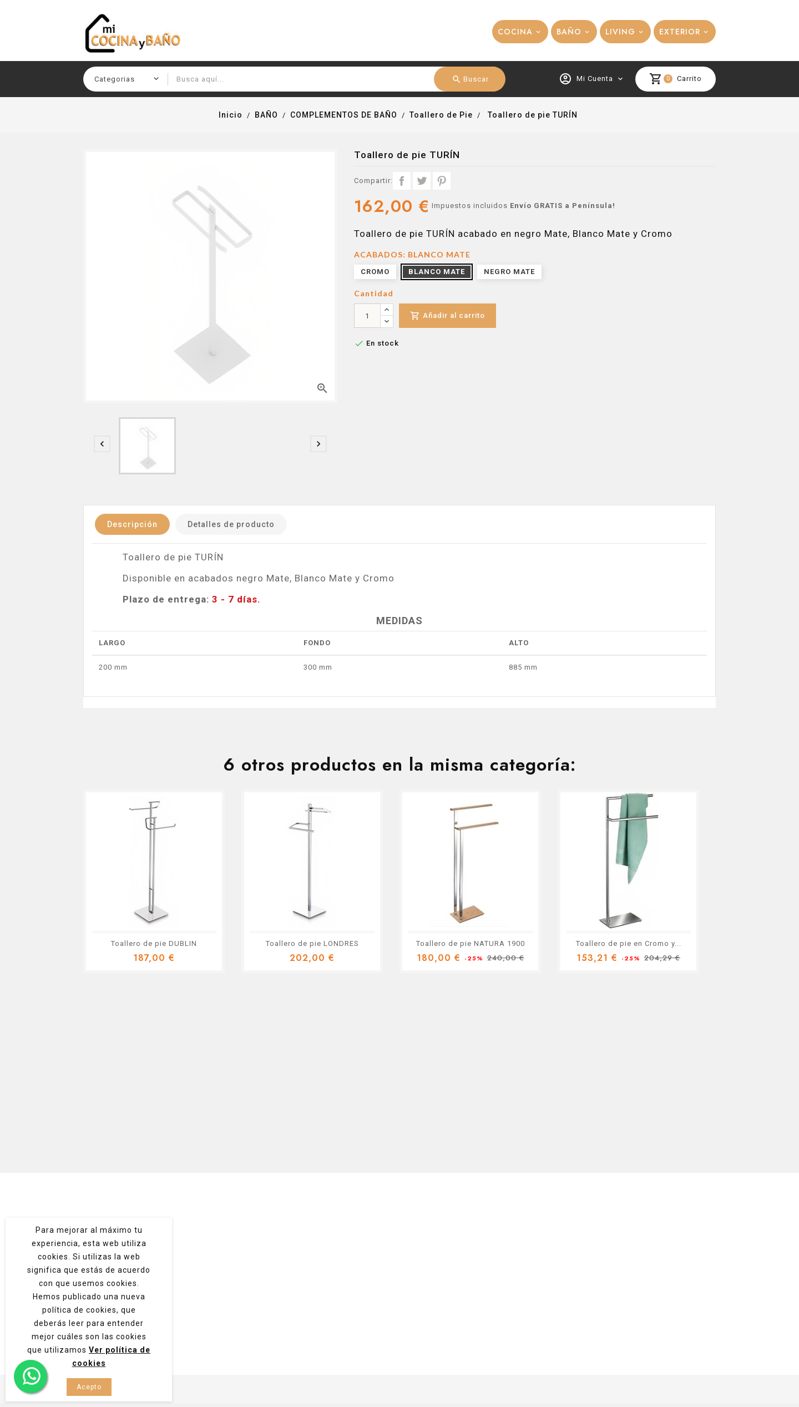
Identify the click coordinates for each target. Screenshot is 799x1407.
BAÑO (569, 31)
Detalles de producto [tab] (231, 524)
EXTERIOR (679, 31)
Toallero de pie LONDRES (312, 943)
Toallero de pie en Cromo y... (628, 943)
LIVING (620, 31)
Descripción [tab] (132, 524)
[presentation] (102, 444)
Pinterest (442, 181)
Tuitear (422, 181)
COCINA (515, 31)
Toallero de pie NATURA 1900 (470, 943)
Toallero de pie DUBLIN (154, 943)
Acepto (89, 1387)
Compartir (402, 181)
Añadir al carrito (447, 316)
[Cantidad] (367, 315)
